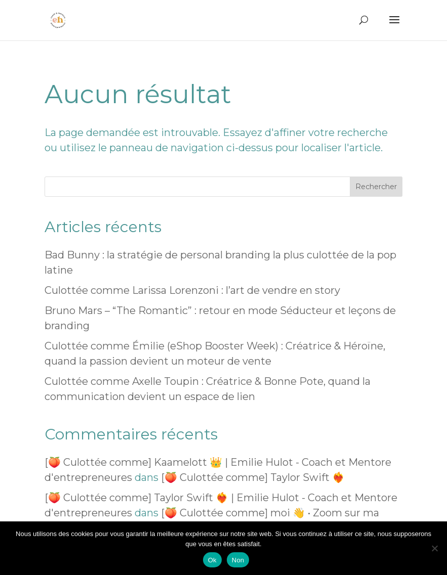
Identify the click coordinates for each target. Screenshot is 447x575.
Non (238, 560)
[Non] (434, 548)
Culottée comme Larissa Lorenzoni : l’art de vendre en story (192, 290)
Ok (212, 560)
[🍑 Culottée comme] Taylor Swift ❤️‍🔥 (253, 477)
